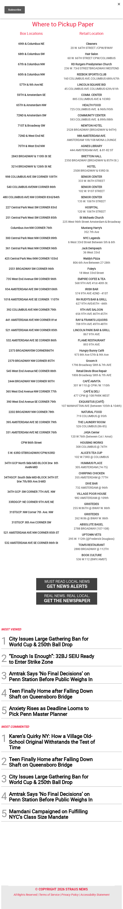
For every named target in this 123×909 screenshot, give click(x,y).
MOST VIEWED (11, 629)
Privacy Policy (70, 895)
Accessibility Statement (95, 895)
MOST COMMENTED (15, 726)
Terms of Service (49, 895)
